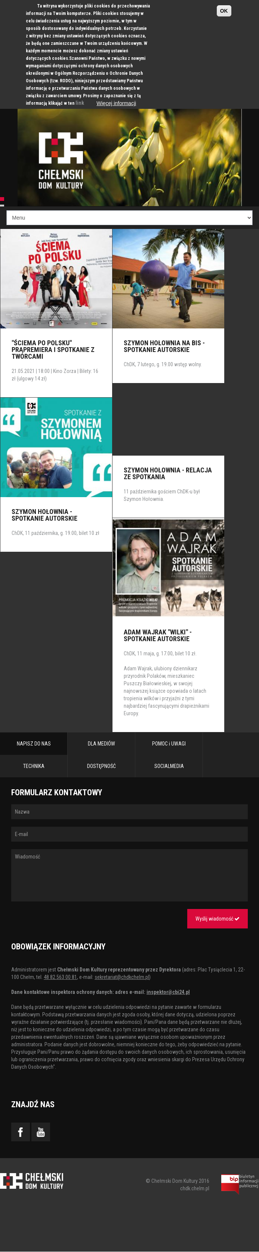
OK (224, 11)
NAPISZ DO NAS (34, 744)
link (79, 103)
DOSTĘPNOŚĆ (101, 766)
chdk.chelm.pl (194, 1188)
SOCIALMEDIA (169, 766)
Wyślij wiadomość (217, 919)
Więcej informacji (116, 103)
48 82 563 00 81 (60, 977)
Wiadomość (129, 875)
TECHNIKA (33, 766)
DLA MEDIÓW (101, 744)
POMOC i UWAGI (169, 744)
